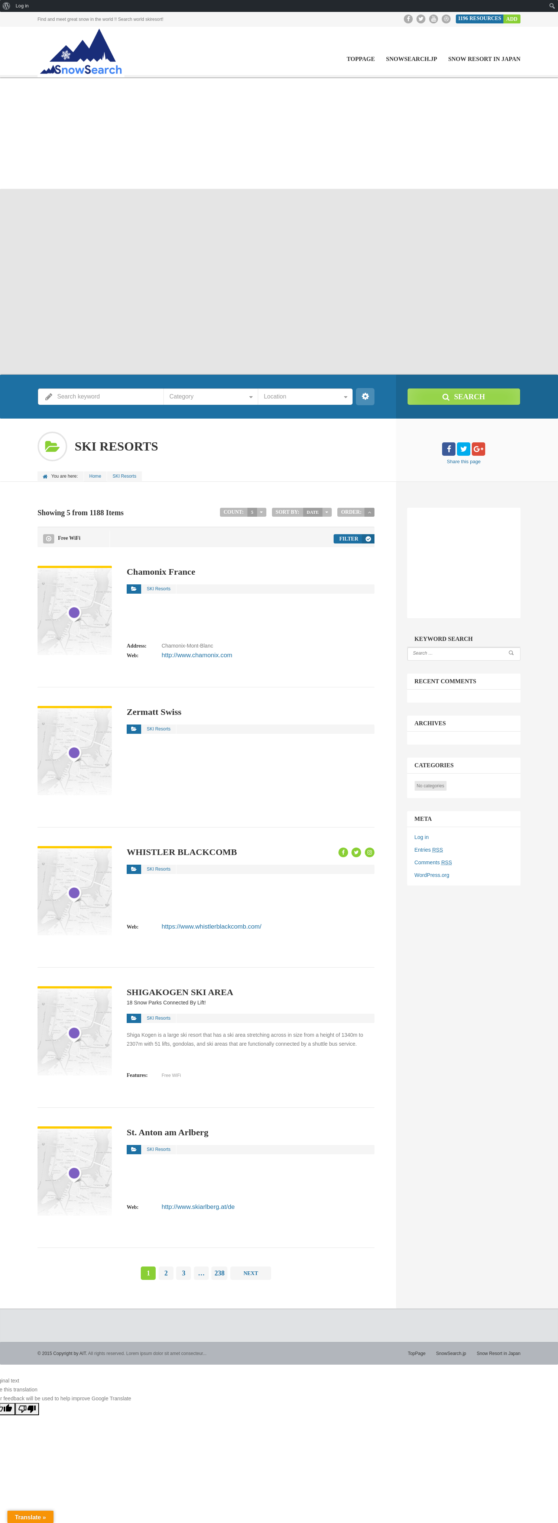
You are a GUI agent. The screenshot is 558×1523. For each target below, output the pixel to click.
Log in (422, 837)
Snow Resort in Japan (484, 59)
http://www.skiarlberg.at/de (192, 1206)
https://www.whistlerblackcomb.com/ (203, 925)
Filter (349, 538)
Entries (429, 849)
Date (313, 511)
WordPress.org (432, 875)
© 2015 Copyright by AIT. (62, 1352)
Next (250, 1272)
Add (512, 19)
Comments (433, 862)
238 (219, 1272)
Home (95, 476)
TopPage (361, 59)
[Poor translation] (27, 1408)
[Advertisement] (279, 133)
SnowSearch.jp (411, 59)
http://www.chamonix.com (191, 654)
